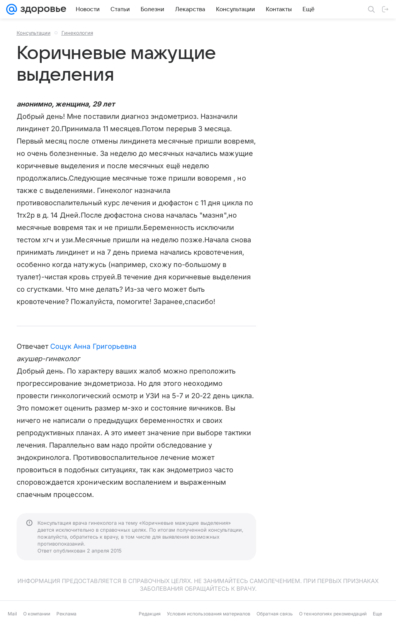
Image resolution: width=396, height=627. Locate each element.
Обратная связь (275, 614)
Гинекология (77, 33)
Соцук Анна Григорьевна (93, 346)
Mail (12, 614)
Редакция (150, 614)
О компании (36, 614)
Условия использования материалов (208, 614)
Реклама (66, 614)
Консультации (34, 33)
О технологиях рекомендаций (333, 614)
